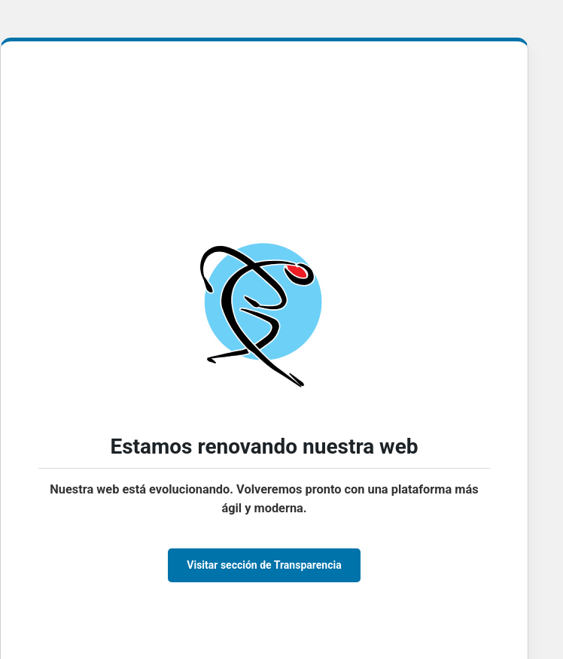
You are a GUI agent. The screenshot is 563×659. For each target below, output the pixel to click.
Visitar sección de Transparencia (264, 565)
